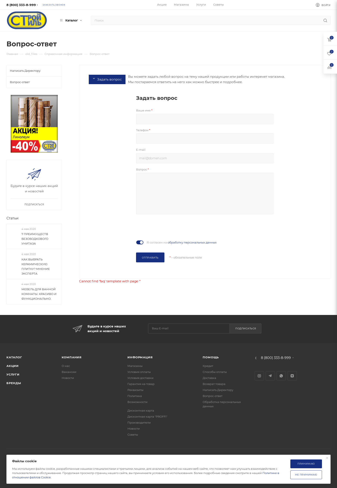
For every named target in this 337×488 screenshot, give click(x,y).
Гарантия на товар (141, 384)
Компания (72, 357)
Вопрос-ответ (212, 396)
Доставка (209, 378)
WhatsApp (281, 375)
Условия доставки (140, 378)
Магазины (134, 366)
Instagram (259, 375)
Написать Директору (218, 390)
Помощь (211, 357)
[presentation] (168, 226)
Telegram (270, 375)
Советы (132, 434)
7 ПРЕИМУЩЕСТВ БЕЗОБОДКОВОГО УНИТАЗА (34, 239)
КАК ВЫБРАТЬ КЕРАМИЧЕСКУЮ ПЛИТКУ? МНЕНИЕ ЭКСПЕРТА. (35, 266)
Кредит (208, 366)
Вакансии (69, 372)
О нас (66, 366)
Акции (12, 366)
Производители (139, 422)
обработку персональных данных (192, 242)
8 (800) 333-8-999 (21, 5)
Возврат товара (214, 384)
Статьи (12, 218)
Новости (68, 378)
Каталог (14, 357)
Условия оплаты (139, 372)
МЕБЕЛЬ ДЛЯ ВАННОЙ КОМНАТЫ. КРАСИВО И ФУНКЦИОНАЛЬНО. (39, 293)
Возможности (137, 402)
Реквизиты (135, 390)
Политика (134, 396)
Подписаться (245, 328)
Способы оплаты (215, 372)
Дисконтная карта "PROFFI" (147, 416)
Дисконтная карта (140, 410)
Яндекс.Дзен (292, 375)
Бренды (13, 383)
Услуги (13, 374)
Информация (140, 357)
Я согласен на (182, 242)
